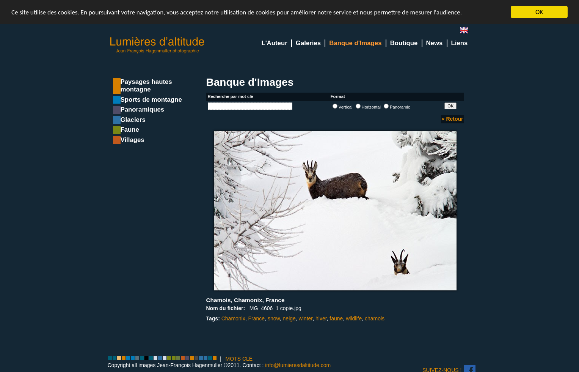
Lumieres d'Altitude (157, 45)
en (467, 32)
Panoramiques (143, 109)
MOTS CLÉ (239, 359)
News (434, 43)
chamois (374, 318)
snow (274, 318)
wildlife (354, 318)
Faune (130, 129)
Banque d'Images (355, 43)
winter (306, 318)
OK (539, 12)
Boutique (404, 43)
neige (289, 318)
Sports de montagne (151, 99)
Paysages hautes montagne (146, 85)
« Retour (452, 119)
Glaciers (133, 119)
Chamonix (233, 318)
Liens (459, 43)
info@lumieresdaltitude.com (298, 365)
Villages (132, 139)
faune (336, 318)
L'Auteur (274, 43)
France (256, 318)
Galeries (308, 43)
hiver (321, 318)
